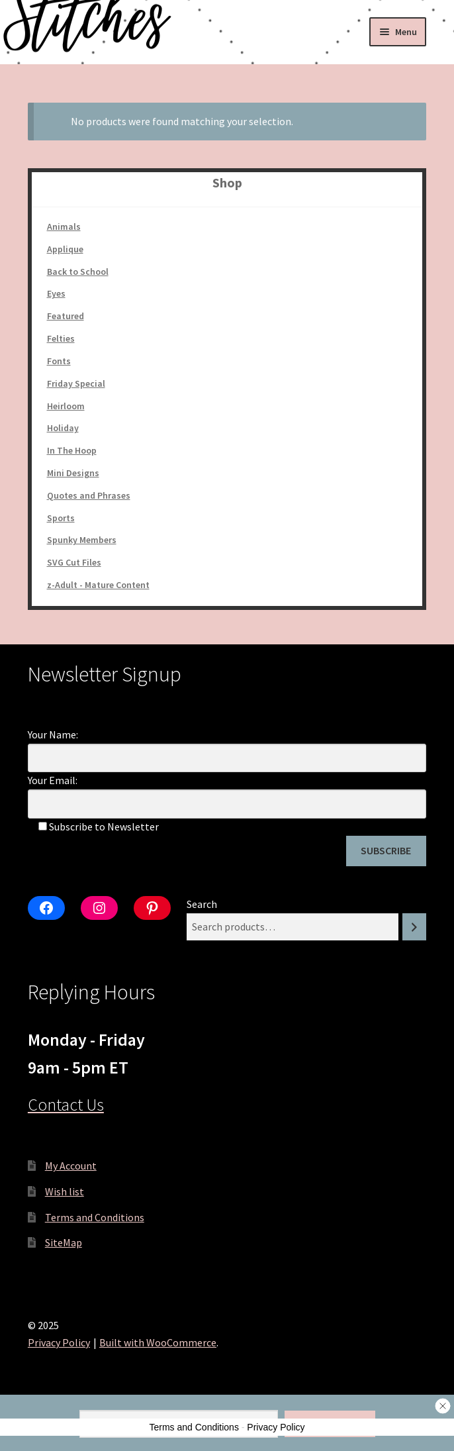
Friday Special (76, 383)
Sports (61, 518)
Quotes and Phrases (88, 495)
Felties (61, 338)
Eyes (56, 293)
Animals (64, 226)
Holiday (63, 428)
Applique (65, 249)
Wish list (64, 1191)
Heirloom (66, 406)
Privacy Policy (59, 1342)
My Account (71, 1165)
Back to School (78, 271)
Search (202, 904)
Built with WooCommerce (157, 1342)
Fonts (59, 361)
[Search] (414, 926)
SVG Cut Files (74, 562)
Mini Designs (73, 473)
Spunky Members (81, 540)
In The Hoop (72, 450)
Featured (65, 316)
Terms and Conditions (94, 1217)
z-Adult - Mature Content (98, 585)
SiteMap (63, 1242)
